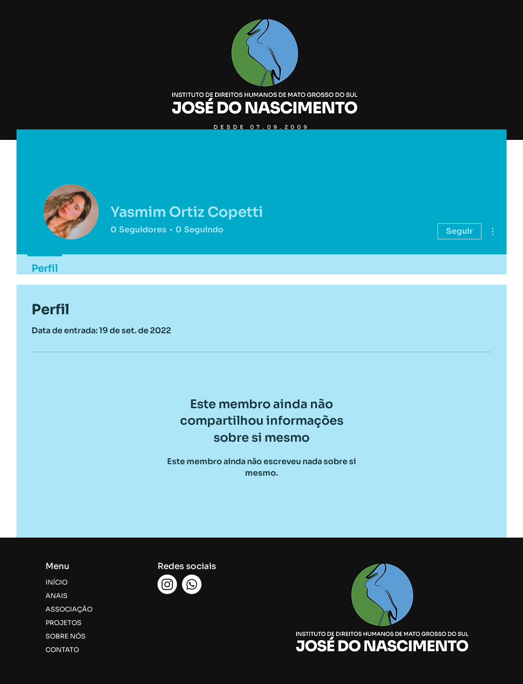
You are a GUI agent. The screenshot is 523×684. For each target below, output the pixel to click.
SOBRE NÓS (66, 636)
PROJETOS (64, 623)
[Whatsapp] (192, 584)
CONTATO (62, 650)
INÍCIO (57, 582)
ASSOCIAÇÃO (69, 609)
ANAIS (57, 596)
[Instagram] (167, 584)
